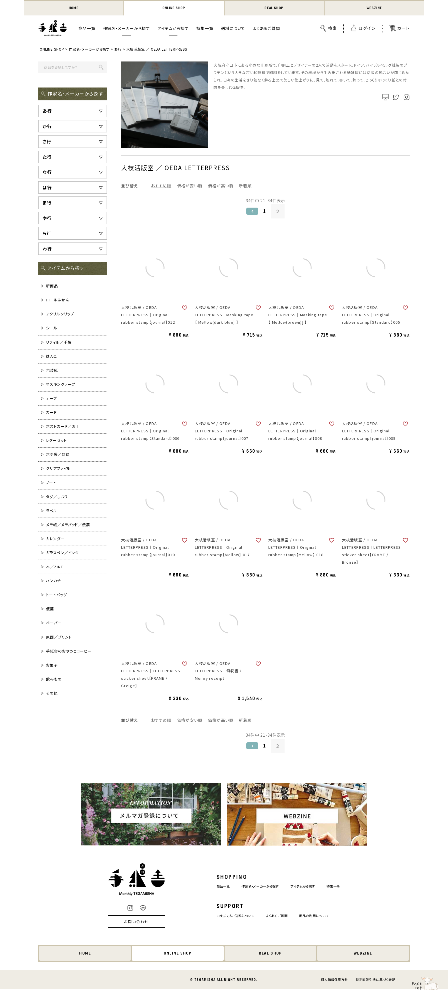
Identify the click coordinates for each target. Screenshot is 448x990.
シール (51, 328)
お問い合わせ (128, 922)
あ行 (118, 49)
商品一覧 (86, 29)
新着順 (245, 186)
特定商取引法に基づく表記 (375, 980)
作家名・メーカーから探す (126, 29)
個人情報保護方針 (334, 980)
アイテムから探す (173, 29)
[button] (252, 211)
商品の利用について (319, 916)
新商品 (52, 286)
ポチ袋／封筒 (57, 455)
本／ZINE (54, 567)
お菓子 (52, 665)
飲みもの (54, 679)
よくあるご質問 (266, 29)
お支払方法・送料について (231, 916)
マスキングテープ (60, 384)
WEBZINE (374, 8)
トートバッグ (56, 595)
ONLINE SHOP (174, 8)
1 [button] (264, 211)
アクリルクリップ (60, 314)
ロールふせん (57, 300)
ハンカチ (53, 581)
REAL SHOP (274, 8)
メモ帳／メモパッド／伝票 (68, 525)
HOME (73, 8)
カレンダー (55, 539)
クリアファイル (58, 469)
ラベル (51, 511)
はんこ (51, 356)
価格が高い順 (220, 186)
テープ (51, 398)
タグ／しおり (56, 497)
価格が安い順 (189, 186)
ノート (51, 483)
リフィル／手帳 (58, 342)
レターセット (56, 441)
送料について (233, 29)
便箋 (50, 609)
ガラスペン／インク (62, 553)
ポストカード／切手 (62, 427)
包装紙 (52, 370)
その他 (52, 693)
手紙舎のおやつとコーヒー (69, 651)
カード (51, 413)
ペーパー (54, 623)
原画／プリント (59, 637)
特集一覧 (204, 29)
